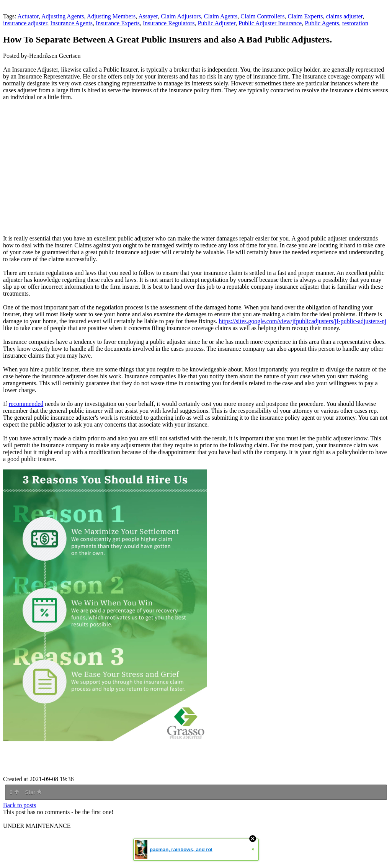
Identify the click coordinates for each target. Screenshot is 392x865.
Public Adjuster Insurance (270, 23)
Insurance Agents (71, 23)
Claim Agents (221, 16)
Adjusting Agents (62, 16)
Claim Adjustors (181, 16)
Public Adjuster (216, 23)
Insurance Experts (118, 23)
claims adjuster (344, 16)
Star (33, 792)
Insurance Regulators (169, 23)
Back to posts (19, 805)
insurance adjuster (25, 23)
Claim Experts (305, 16)
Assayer (148, 16)
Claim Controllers (262, 16)
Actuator (28, 16)
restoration (355, 23)
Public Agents (322, 23)
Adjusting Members (111, 16)
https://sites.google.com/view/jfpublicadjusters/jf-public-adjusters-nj (302, 321)
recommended (26, 404)
